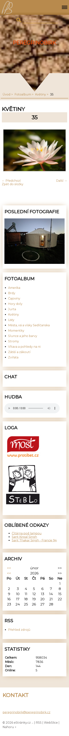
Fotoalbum (23, 94)
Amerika (14, 288)
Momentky (16, 330)
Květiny (40, 94)
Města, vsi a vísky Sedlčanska (29, 325)
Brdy (11, 293)
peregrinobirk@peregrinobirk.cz (26, 712)
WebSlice (51, 722)
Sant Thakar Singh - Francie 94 (34, 540)
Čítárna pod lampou (27, 533)
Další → (61, 180)
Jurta (12, 309)
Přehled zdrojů (19, 629)
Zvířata (13, 357)
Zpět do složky (12, 184)
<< (9, 568)
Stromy (13, 341)
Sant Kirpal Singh (24, 537)
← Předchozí (11, 180)
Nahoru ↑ (10, 727)
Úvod (6, 94)
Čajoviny (14, 298)
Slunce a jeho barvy (22, 336)
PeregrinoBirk (34, 43)
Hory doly (15, 304)
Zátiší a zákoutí (19, 352)
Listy (11, 320)
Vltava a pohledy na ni (24, 346)
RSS (39, 722)
